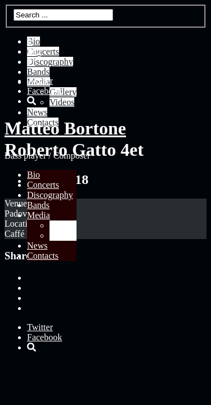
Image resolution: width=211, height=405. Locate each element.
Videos (62, 235)
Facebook (44, 91)
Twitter (40, 81)
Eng (34, 51)
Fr (31, 61)
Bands (38, 205)
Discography (50, 195)
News (37, 245)
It (30, 41)
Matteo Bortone (65, 128)
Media (38, 215)
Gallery (63, 225)
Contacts (43, 255)
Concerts (43, 185)
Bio (33, 174)
